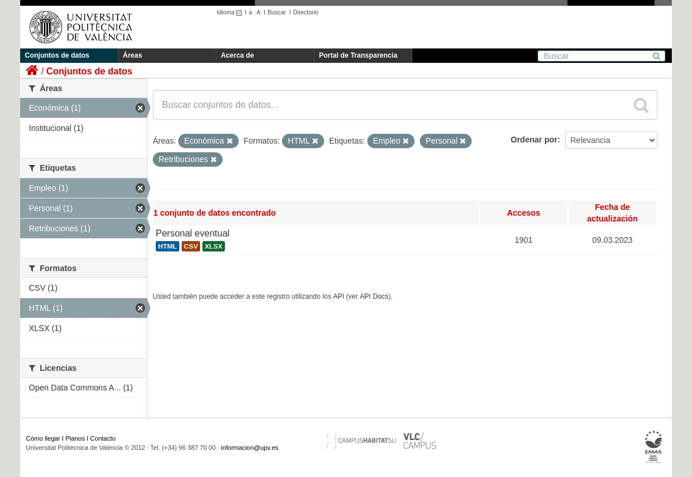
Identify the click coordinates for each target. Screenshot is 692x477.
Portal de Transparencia (358, 55)
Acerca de (237, 55)
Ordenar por (534, 139)
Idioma (231, 12)
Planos (75, 438)
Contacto (102, 438)
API (338, 296)
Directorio (305, 12)
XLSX (214, 246)
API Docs (374, 296)
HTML (167, 246)
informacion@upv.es (250, 447)
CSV (191, 246)
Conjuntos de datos (57, 55)
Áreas (132, 55)
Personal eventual (193, 233)
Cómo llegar (43, 438)
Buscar (277, 12)
